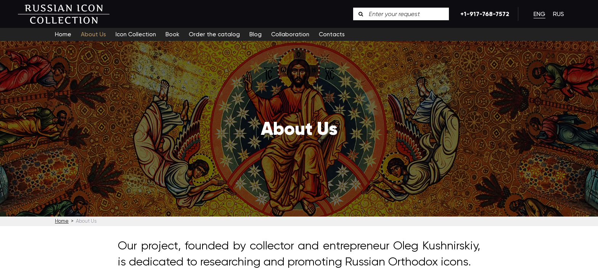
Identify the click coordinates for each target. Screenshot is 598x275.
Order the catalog (214, 34)
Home (63, 34)
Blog (255, 34)
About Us (93, 34)
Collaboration (290, 34)
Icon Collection (136, 34)
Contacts (332, 34)
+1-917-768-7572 (483, 14)
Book (172, 34)
